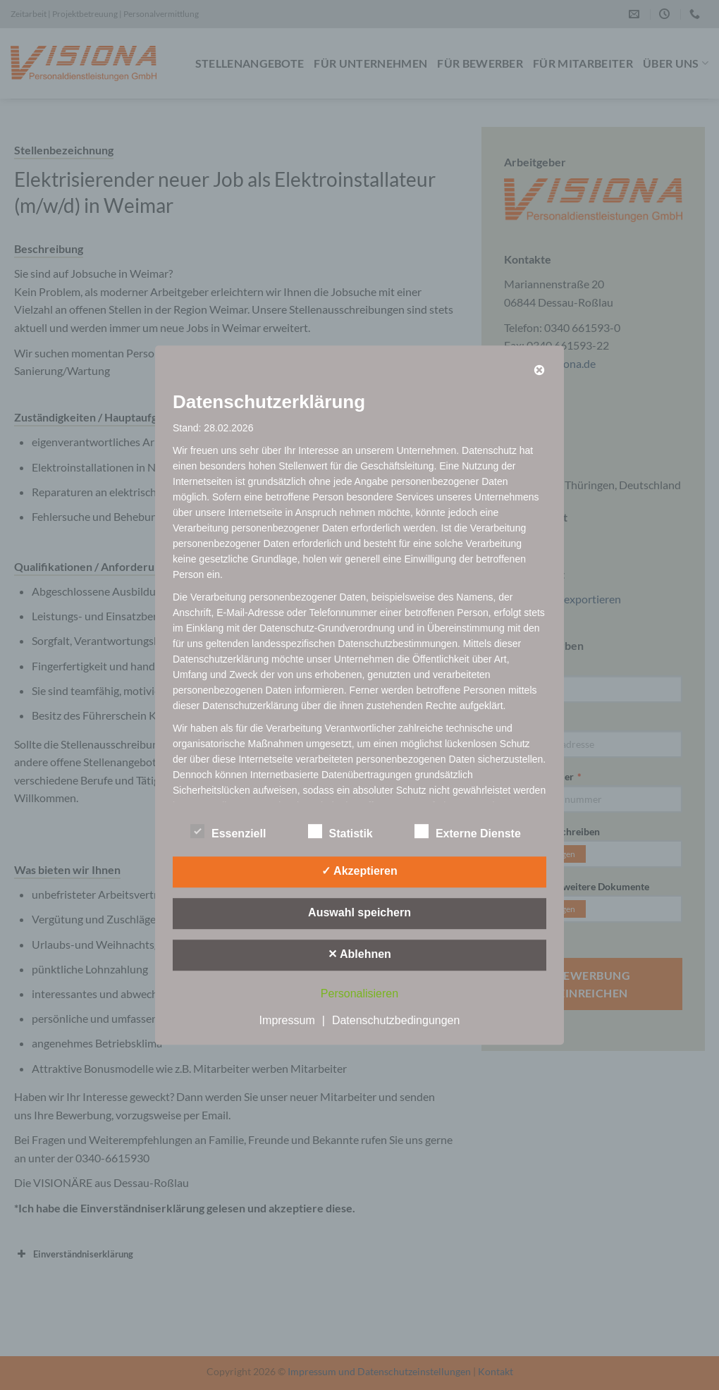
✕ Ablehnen (359, 954)
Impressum (287, 1020)
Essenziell (228, 831)
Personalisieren (359, 994)
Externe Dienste (467, 831)
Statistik (340, 831)
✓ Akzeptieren (359, 871)
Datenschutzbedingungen (396, 1020)
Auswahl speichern (359, 912)
